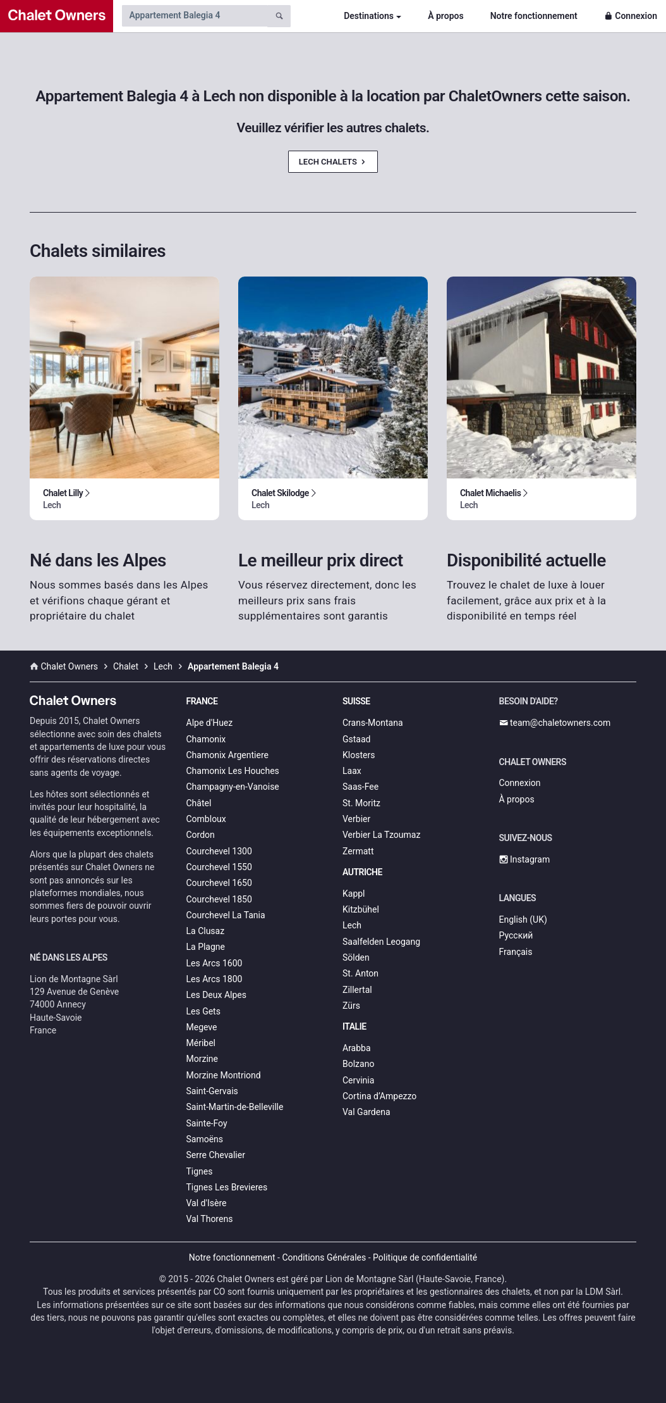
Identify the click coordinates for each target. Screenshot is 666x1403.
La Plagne (206, 947)
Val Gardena (366, 1112)
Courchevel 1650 (219, 883)
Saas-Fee (360, 787)
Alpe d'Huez (209, 723)
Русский (516, 935)
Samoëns (205, 1139)
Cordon (200, 835)
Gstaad (356, 739)
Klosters (358, 755)
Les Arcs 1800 (214, 979)
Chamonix (206, 739)
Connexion (630, 16)
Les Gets (203, 1011)
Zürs (351, 1006)
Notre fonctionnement (534, 16)
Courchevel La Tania (225, 915)
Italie (354, 1026)
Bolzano (358, 1064)
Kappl (353, 894)
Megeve (201, 1027)
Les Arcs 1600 (214, 963)
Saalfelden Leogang (381, 942)
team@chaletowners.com (555, 723)
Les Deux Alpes (216, 995)
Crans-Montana (372, 723)
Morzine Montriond (223, 1075)
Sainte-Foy (206, 1123)
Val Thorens (209, 1219)
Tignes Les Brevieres (227, 1187)
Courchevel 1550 (219, 867)
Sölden (356, 957)
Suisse (356, 701)
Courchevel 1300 (219, 851)
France (202, 701)
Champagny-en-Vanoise (232, 787)
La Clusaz (205, 931)
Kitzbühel (360, 909)
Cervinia (358, 1080)
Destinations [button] (369, 16)
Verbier (356, 819)
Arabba (356, 1048)
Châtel (199, 803)
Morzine (202, 1059)
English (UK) (523, 919)
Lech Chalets (333, 161)
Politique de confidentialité (425, 1257)
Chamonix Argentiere (227, 755)
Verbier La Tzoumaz (381, 835)
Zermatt (357, 851)
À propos (445, 16)
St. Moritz (361, 803)
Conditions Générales (324, 1257)
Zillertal (357, 990)
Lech (351, 925)
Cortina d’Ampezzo (379, 1096)
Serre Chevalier (215, 1155)
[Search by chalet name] (194, 16)
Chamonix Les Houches (232, 771)
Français (516, 952)
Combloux (206, 819)
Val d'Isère (206, 1203)
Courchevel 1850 (219, 899)
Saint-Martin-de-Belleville (235, 1107)
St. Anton (360, 973)
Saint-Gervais (212, 1091)
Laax (351, 771)
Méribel (200, 1043)
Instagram (524, 859)
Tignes (199, 1171)
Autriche (362, 872)
